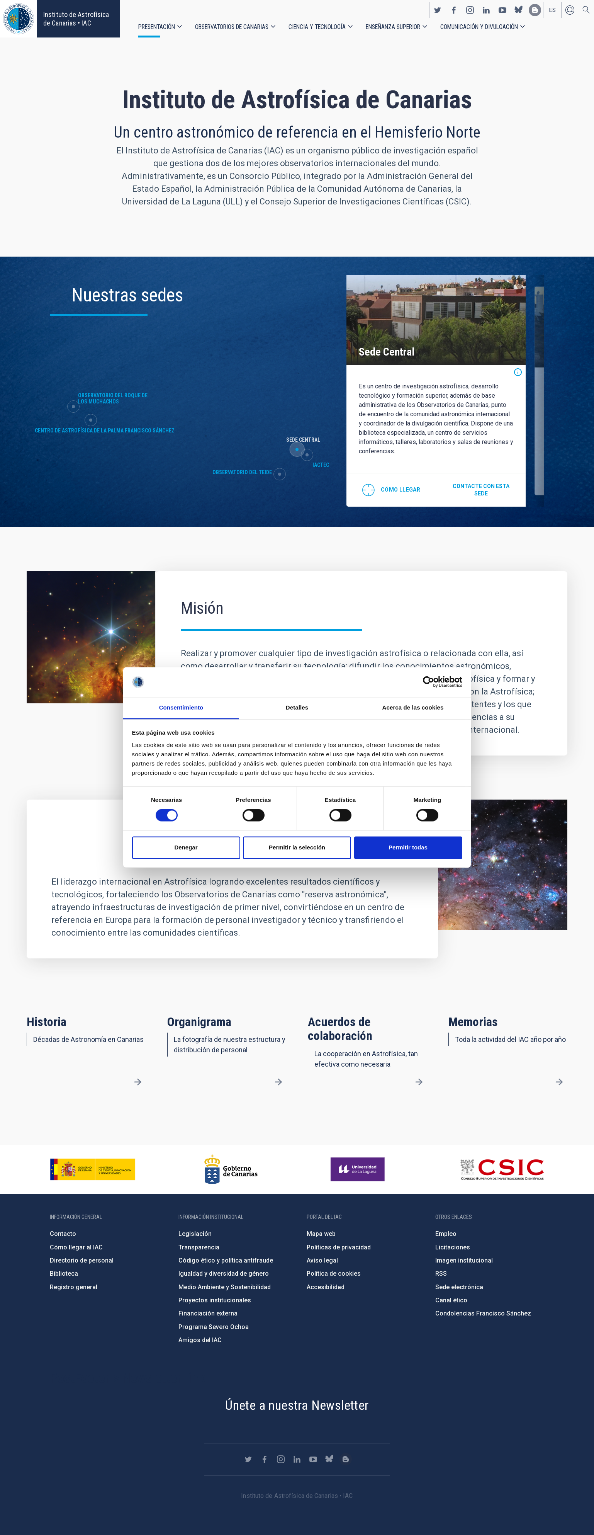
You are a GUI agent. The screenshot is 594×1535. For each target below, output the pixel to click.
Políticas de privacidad (339, 1247)
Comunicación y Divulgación (479, 27)
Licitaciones (452, 1247)
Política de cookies (334, 1273)
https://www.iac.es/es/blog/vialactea (535, 10)
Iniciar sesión (570, 10)
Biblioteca (64, 1273)
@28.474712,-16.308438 (391, 490)
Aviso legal (322, 1260)
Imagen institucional (464, 1260)
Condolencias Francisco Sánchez (483, 1313)
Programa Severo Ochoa (213, 1327)
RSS (441, 1273)
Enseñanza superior (393, 27)
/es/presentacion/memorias (559, 1082)
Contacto (63, 1233)
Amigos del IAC (200, 1340)
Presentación (156, 27)
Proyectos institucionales (214, 1300)
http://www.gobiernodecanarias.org (231, 1169)
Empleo (446, 1233)
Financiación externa (208, 1313)
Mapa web (321, 1233)
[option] (436, 391)
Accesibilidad (326, 1287)
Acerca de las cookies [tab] (413, 707)
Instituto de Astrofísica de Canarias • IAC (76, 18)
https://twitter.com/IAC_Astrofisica (437, 10)
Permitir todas (408, 847)
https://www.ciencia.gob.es (93, 1169)
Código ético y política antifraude (225, 1260)
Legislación (195, 1233)
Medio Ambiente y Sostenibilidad (224, 1287)
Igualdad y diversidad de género (223, 1273)
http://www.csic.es (502, 1169)
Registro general (73, 1287)
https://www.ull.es (358, 1169)
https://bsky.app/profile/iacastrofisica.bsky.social (519, 10)
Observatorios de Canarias (231, 27)
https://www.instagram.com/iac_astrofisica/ (470, 10)
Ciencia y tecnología (317, 27)
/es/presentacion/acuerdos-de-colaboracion (418, 1082)
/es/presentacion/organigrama (278, 1082)
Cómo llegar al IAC (76, 1247)
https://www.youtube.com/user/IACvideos (502, 10)
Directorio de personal (82, 1260)
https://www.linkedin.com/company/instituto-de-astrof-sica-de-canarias (486, 10)
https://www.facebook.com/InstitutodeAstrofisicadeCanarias (454, 10)
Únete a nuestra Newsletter (296, 1405)
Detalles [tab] (297, 707)
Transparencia (198, 1247)
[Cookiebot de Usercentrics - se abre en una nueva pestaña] (428, 682)
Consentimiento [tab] (181, 707)
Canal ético (451, 1300)
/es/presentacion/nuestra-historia (138, 1082)
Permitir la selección (297, 847)
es (552, 10)
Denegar (185, 847)
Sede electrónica (459, 1287)
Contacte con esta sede (481, 490)
